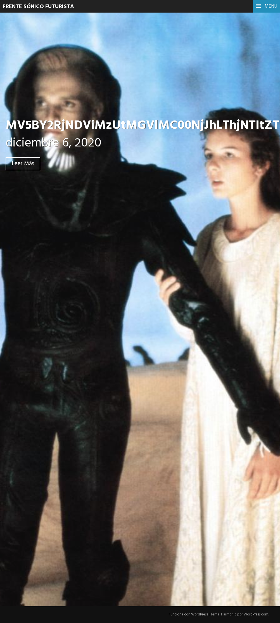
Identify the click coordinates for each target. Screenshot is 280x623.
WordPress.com (256, 614)
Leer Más (23, 163)
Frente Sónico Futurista (38, 6)
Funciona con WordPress (188, 614)
